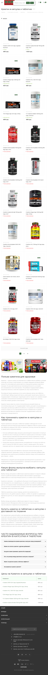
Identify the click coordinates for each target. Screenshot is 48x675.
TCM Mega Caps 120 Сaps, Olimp (12, 594)
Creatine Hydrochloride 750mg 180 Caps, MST (15, 602)
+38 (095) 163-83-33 (19, 634)
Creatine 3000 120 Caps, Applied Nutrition (14, 582)
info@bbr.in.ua (17, 636)
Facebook (18, 654)
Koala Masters (23, 660)
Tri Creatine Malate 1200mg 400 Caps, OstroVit (15, 598)
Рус (32, 3)
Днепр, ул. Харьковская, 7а (21, 644)
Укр (28, 3)
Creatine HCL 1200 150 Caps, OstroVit (13, 590)
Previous (3, 366)
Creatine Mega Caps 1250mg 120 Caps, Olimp (15, 586)
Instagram (22, 654)
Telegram (25, 654)
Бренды (3, 611)
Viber (29, 654)
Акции (3, 607)
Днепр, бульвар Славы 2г (20, 646)
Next (45, 366)
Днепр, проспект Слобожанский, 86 (23, 649)
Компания (4, 615)
